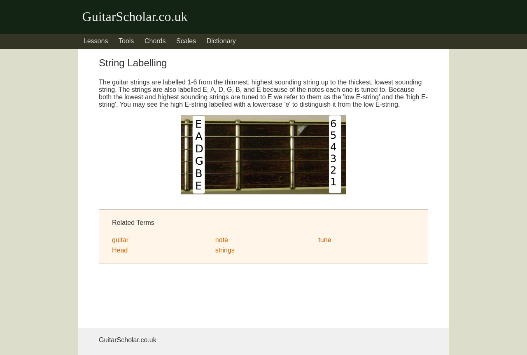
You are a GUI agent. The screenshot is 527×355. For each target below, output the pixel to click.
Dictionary (221, 40)
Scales (186, 40)
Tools (126, 40)
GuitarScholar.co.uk (135, 16)
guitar (120, 239)
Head (120, 250)
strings (225, 250)
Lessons (96, 40)
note (221, 239)
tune (324, 239)
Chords (155, 40)
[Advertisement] (165, 297)
